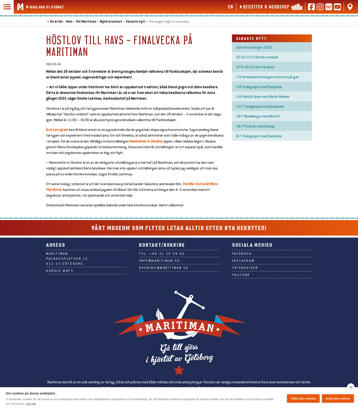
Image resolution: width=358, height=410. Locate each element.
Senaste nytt (135, 21)
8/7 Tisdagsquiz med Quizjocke (259, 135)
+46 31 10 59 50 (167, 254)
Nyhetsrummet (111, 21)
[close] (351, 387)
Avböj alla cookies (338, 398)
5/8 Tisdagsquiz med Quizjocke (259, 86)
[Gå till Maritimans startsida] (20, 6)
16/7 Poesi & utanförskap (255, 126)
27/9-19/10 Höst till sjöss (255, 66)
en (230, 6)
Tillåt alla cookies (303, 398)
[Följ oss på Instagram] (320, 6)
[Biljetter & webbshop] (270, 6)
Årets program (57, 129)
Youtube (241, 275)
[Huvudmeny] (7, 7)
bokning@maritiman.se (163, 268)
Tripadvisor (245, 268)
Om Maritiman (86, 21)
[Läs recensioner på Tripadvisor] (328, 6)
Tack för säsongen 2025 (254, 47)
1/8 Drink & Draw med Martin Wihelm (263, 96)
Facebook (242, 254)
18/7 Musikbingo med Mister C (258, 116)
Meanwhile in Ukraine (146, 141)
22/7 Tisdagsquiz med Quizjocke (260, 106)
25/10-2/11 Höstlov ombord (257, 56)
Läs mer (31, 403)
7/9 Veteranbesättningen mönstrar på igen (267, 76)
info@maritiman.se (159, 261)
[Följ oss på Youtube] (337, 6)
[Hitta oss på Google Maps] (350, 6)
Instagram (243, 261)
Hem (69, 21)
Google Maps (60, 271)
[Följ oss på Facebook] (311, 6)
